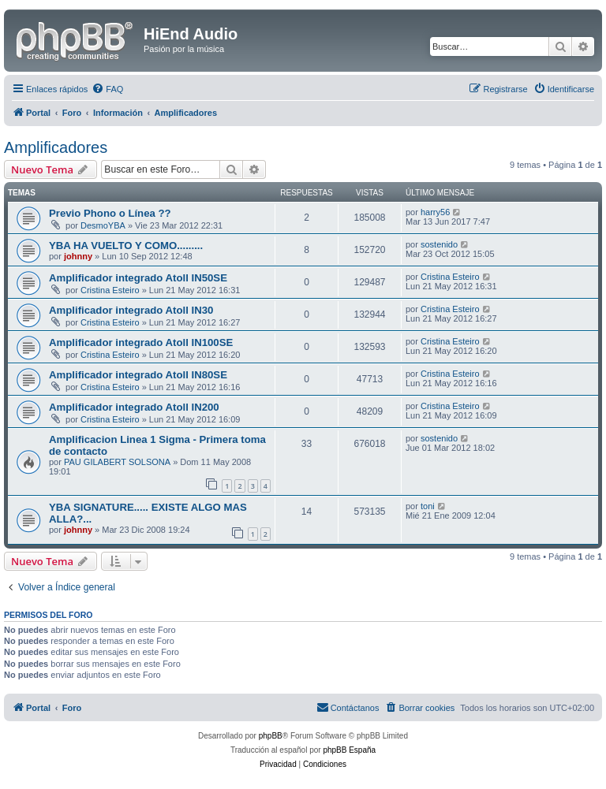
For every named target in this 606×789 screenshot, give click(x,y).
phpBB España (349, 750)
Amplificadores (55, 147)
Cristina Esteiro (110, 290)
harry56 (435, 212)
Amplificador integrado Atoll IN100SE (141, 342)
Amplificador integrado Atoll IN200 (134, 407)
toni (428, 506)
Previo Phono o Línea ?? (110, 213)
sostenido (439, 244)
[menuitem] (107, 89)
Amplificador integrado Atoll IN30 (131, 310)
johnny (78, 256)
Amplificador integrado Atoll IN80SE (138, 375)
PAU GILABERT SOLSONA (117, 462)
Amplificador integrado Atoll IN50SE (138, 278)
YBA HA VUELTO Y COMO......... (126, 245)
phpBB (270, 735)
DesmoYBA (102, 225)
